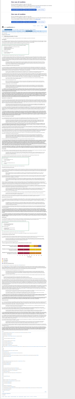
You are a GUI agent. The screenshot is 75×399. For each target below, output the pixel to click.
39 (17, 137)
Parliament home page (7, 32)
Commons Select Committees (41, 32)
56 (5, 268)
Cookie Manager (35, 396)
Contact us (45, 25)
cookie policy (38, 6)
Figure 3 (8, 266)
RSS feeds (42, 25)
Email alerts (38, 25)
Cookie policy (31, 396)
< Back (3, 391)
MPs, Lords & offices (15, 29)
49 (39, 195)
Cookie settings (41, 9)
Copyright (25, 396)
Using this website (21, 396)
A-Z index (3, 396)
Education (34, 29)
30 (4, 102)
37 (23, 127)
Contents (8, 34)
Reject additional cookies (30, 9)
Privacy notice (28, 396)
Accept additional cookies (17, 9)
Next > (46, 391)
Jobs (17, 396)
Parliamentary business (8, 29)
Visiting (31, 29)
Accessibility (34, 25)
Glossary (6, 396)
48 (22, 193)
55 (27, 239)
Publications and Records (20, 32)
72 (37, 322)
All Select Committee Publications (33, 32)
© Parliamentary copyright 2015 (6, 393)
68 (41, 310)
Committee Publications (26, 32)
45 (27, 182)
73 (8, 324)
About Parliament (22, 29)
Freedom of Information (13, 396)
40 (34, 138)
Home (3, 29)
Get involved (27, 29)
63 (40, 286)
